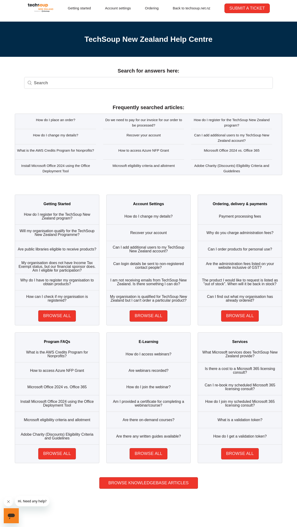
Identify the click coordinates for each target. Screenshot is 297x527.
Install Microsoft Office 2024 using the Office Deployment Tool (55, 168)
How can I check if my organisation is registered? (57, 298)
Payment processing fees (240, 216)
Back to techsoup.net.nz (191, 8)
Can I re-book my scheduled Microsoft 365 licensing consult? (240, 387)
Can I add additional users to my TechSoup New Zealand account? (231, 137)
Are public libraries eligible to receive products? (57, 249)
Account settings (118, 8)
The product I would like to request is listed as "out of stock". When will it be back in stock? (240, 282)
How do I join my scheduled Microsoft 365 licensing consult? (240, 403)
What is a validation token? (239, 420)
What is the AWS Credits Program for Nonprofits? (55, 150)
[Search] (148, 83)
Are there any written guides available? (148, 436)
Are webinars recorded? (149, 371)
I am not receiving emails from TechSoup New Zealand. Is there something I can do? (148, 282)
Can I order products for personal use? (240, 249)
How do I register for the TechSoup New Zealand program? (232, 122)
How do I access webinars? (148, 354)
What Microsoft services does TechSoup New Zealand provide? (240, 354)
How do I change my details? (55, 135)
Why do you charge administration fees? (239, 233)
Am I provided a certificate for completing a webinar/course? (148, 403)
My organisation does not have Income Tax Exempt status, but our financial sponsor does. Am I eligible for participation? (57, 266)
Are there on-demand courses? (148, 420)
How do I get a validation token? (240, 436)
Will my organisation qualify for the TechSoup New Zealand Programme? (57, 233)
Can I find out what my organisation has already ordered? (240, 298)
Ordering (151, 8)
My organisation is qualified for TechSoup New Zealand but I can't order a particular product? (148, 298)
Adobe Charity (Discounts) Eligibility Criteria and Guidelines (231, 168)
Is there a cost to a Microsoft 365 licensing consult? (240, 370)
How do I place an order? (55, 120)
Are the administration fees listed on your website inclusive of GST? (240, 265)
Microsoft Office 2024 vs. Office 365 (231, 150)
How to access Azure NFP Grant (143, 150)
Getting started (79, 8)
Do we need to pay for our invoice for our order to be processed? (143, 122)
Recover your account (144, 135)
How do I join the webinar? (148, 387)
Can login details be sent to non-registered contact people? (148, 265)
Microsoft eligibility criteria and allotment (143, 166)
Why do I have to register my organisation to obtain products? (57, 282)
